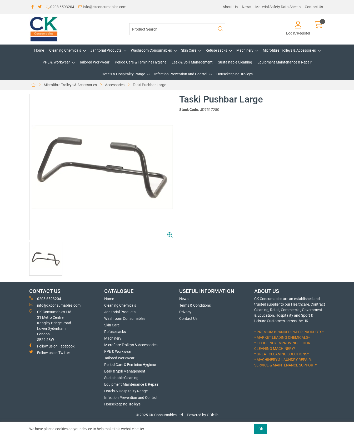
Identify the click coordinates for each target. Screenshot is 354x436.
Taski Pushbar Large (149, 85)
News (246, 7)
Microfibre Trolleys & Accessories (289, 50)
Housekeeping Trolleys (234, 74)
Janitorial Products (106, 50)
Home (39, 50)
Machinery (244, 50)
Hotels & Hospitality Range (123, 74)
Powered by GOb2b (202, 415)
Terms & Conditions (195, 305)
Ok (260, 429)
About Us (230, 7)
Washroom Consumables (151, 50)
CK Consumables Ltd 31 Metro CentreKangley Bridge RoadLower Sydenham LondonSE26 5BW (50, 325)
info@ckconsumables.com (102, 7)
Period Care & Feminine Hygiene (140, 62)
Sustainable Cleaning (235, 62)
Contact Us (314, 7)
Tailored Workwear (94, 62)
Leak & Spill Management (192, 62)
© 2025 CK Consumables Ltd (159, 415)
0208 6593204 (60, 7)
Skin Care (188, 50)
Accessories (114, 85)
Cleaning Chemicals (65, 50)
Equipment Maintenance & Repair (284, 62)
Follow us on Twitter (49, 352)
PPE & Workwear (56, 62)
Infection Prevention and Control (180, 74)
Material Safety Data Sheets (278, 7)
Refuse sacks (216, 50)
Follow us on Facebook (51, 346)
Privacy (185, 312)
